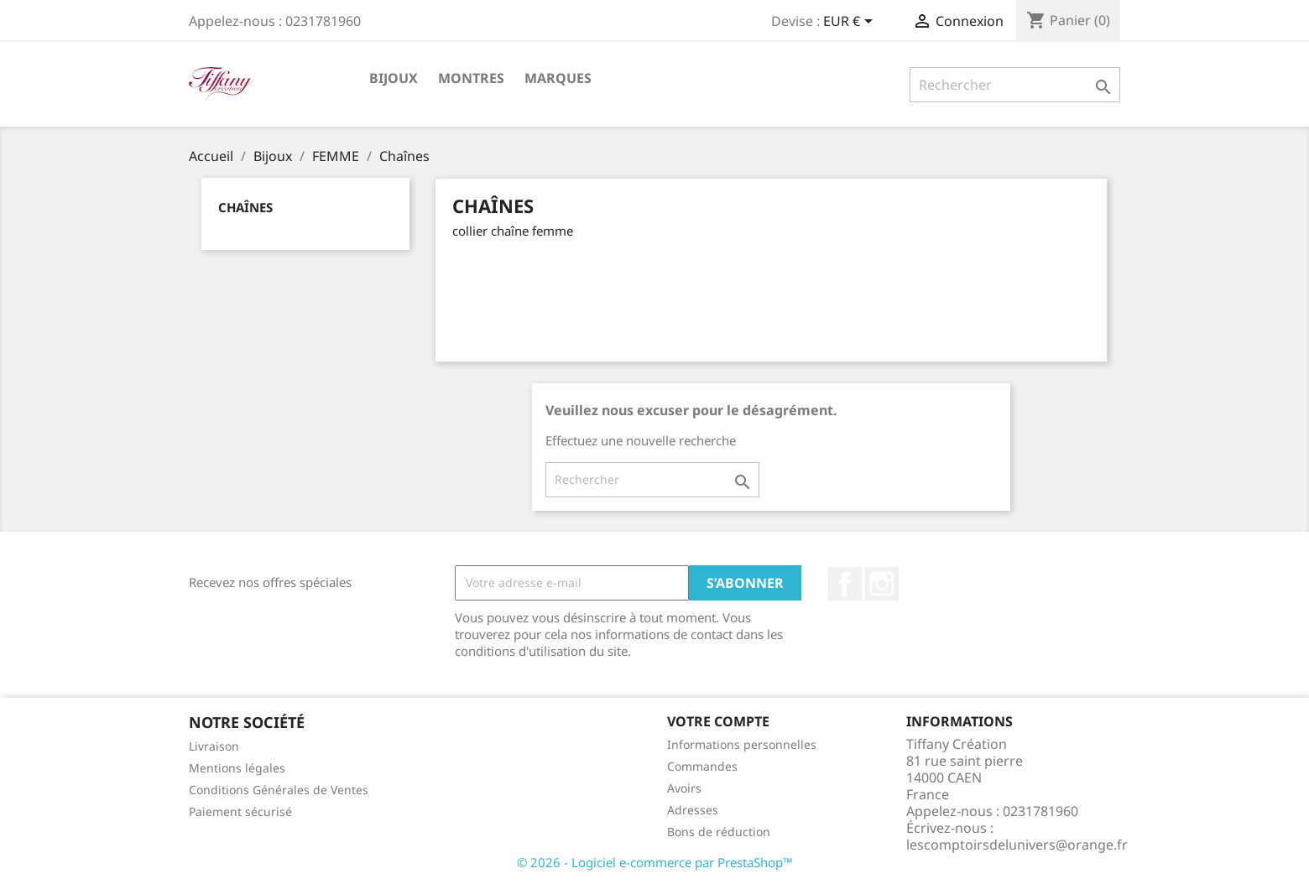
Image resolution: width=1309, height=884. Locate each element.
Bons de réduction (718, 832)
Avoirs (684, 788)
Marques (558, 78)
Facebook (845, 584)
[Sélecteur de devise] (851, 23)
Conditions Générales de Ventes (278, 790)
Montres (471, 78)
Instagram (882, 584)
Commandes (702, 766)
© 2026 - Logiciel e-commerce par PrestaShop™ (655, 862)
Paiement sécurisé (240, 811)
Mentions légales (237, 768)
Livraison (214, 746)
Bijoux (393, 78)
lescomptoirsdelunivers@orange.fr (1017, 844)
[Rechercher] (1015, 84)
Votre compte (718, 721)
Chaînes (245, 207)
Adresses (692, 810)
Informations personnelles (741, 744)
